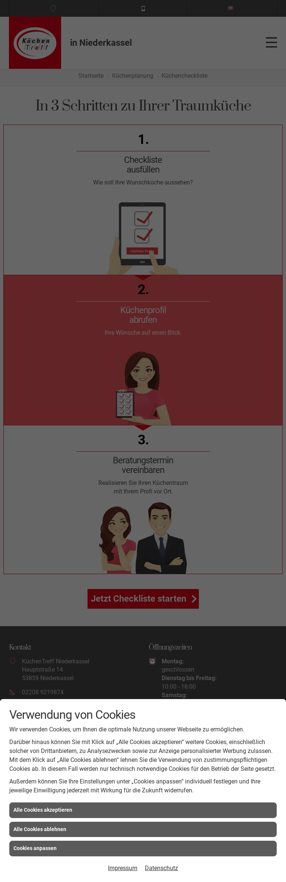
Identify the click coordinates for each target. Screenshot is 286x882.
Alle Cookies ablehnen (39, 829)
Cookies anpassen (35, 848)
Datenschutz (161, 868)
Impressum (122, 868)
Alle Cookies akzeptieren (42, 810)
